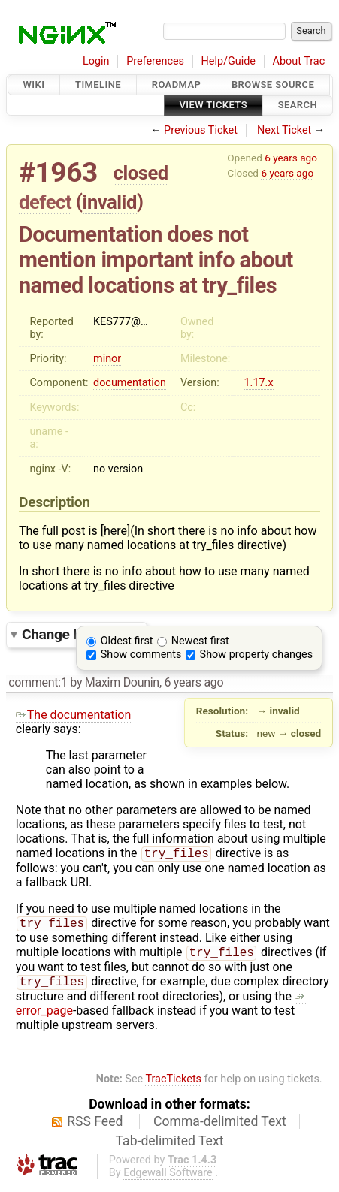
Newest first (200, 641)
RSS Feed (95, 1127)
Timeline (98, 84)
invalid (110, 202)
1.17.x (259, 382)
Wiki (34, 84)
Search (297, 105)
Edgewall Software (168, 1178)
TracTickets (173, 1085)
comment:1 (37, 682)
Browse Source (273, 84)
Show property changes (256, 654)
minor (107, 358)
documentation (129, 382)
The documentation (74, 715)
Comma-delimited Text (219, 1127)
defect (45, 202)
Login (96, 61)
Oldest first (127, 641)
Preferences (155, 61)
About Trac (299, 61)
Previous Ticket (201, 130)
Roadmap (176, 84)
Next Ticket (284, 130)
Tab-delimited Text (170, 1146)
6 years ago (291, 158)
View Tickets (213, 105)
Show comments (141, 654)
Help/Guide (228, 61)
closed (141, 172)
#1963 (58, 172)
